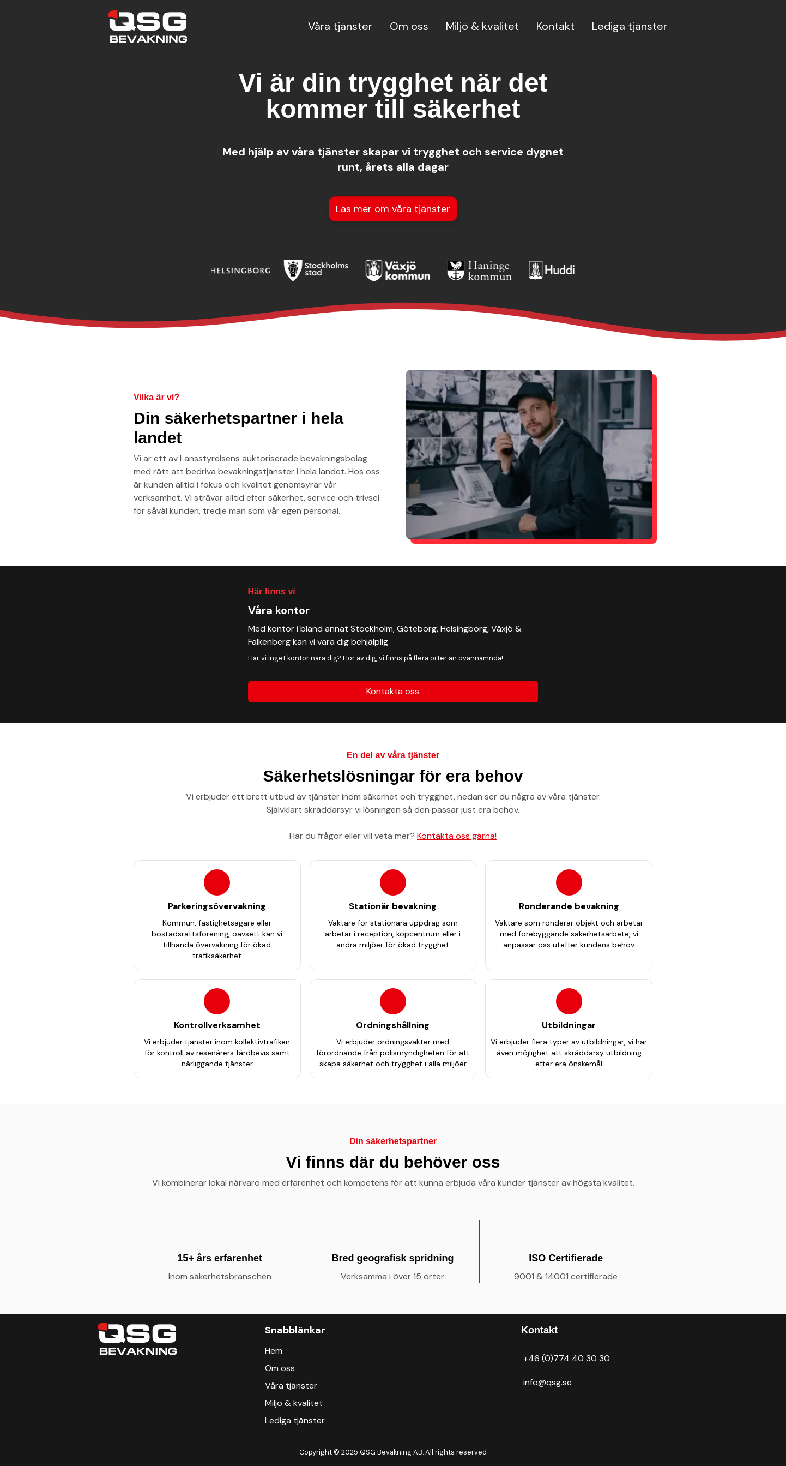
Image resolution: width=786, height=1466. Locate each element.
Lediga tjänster (629, 26)
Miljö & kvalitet (482, 26)
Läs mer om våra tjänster (393, 208)
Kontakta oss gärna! (457, 836)
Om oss (409, 26)
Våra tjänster (340, 26)
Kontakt (555, 26)
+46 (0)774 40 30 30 (566, 1358)
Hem (273, 1350)
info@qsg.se (547, 1382)
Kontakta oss (392, 691)
